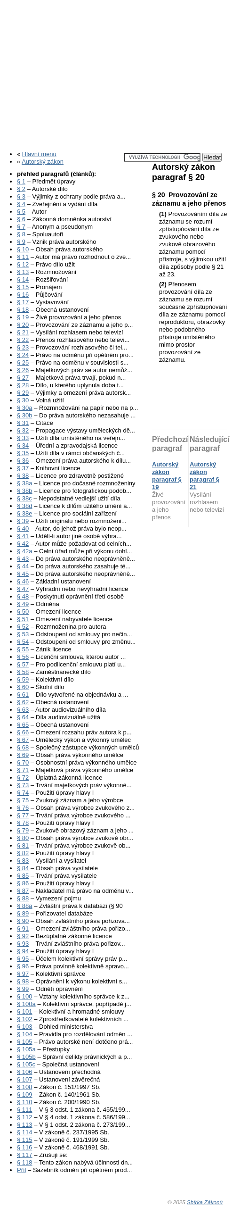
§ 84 (23, 868)
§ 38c (24, 498)
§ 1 (21, 181)
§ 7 (21, 226)
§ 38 (23, 475)
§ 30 (23, 400)
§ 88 (23, 898)
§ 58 (23, 671)
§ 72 (23, 777)
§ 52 (23, 626)
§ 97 (23, 973)
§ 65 (23, 724)
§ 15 (23, 287)
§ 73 (23, 785)
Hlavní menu (39, 154)
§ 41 (23, 536)
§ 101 (24, 1011)
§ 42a (24, 551)
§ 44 (23, 566)
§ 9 (21, 241)
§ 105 (24, 1041)
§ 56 (23, 656)
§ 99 (23, 988)
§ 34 (23, 445)
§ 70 (23, 762)
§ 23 (23, 347)
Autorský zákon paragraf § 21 (204, 476)
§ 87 (23, 890)
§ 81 (23, 845)
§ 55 (23, 649)
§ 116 (24, 1147)
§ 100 (24, 996)
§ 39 (23, 520)
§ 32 (23, 430)
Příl (21, 1169)
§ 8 (21, 234)
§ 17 (23, 302)
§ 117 (24, 1154)
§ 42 (23, 543)
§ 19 (23, 317)
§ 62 (23, 702)
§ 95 (23, 958)
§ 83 (23, 860)
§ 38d (24, 505)
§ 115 (24, 1139)
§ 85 (23, 875)
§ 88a (24, 905)
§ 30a (24, 407)
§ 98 (23, 981)
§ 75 (23, 800)
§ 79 (23, 830)
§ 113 (24, 1124)
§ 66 (23, 732)
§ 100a (26, 1003)
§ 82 (23, 853)
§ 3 (21, 196)
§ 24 (23, 354)
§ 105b (26, 1056)
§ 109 (24, 1094)
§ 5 (21, 211)
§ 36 (23, 460)
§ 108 (24, 1086)
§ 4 (21, 204)
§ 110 (24, 1102)
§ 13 (23, 271)
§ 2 (21, 188)
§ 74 (23, 792)
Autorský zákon (43, 161)
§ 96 (23, 966)
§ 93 (23, 943)
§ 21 (23, 332)
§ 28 (23, 385)
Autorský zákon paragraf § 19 (167, 476)
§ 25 (23, 362)
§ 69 (23, 754)
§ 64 (23, 717)
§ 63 (23, 709)
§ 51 (23, 619)
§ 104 (24, 1034)
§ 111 (24, 1109)
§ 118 (24, 1162)
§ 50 (23, 611)
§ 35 (23, 453)
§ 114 (24, 1132)
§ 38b (24, 490)
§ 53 (23, 634)
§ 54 (23, 641)
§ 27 (23, 377)
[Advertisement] (116, 72)
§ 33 (23, 437)
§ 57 (23, 664)
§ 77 (23, 815)
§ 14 (23, 279)
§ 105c (26, 1064)
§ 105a (26, 1049)
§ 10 (23, 249)
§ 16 (23, 294)
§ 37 (23, 468)
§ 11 (23, 256)
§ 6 (21, 219)
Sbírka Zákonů (205, 1202)
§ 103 (24, 1026)
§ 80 (23, 837)
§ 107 (24, 1079)
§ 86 (23, 883)
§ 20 (23, 324)
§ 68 (23, 747)
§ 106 (24, 1071)
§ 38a (24, 483)
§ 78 (23, 822)
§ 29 (23, 392)
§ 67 (23, 739)
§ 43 (23, 558)
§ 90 (23, 920)
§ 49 (23, 604)
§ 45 (23, 573)
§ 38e (24, 513)
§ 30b (24, 415)
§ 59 (23, 679)
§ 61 (23, 694)
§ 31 (23, 422)
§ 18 (23, 309)
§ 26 (23, 370)
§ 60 (23, 687)
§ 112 (24, 1117)
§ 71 (23, 770)
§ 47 (23, 588)
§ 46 (23, 581)
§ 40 (23, 528)
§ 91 (23, 928)
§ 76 (23, 807)
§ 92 (23, 936)
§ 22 (23, 339)
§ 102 (24, 1019)
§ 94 (23, 951)
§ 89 (23, 913)
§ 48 (23, 596)
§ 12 (23, 264)
